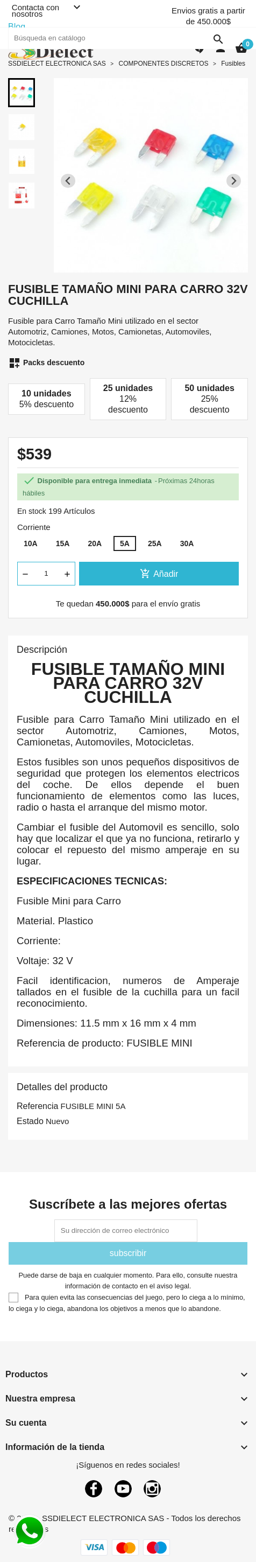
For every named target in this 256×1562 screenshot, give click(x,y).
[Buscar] (118, 38)
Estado (30, 1121)
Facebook (93, 1488)
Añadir (159, 573)
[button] (21, 92)
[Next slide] (233, 180)
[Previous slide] (68, 180)
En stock (31, 511)
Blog (16, 26)
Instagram (152, 1488)
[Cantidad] (46, 573)
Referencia (37, 1106)
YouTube (123, 1488)
